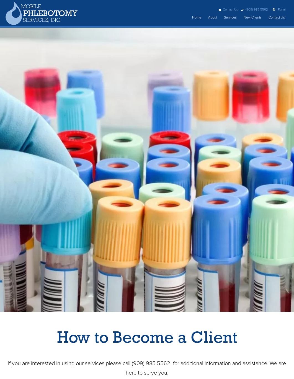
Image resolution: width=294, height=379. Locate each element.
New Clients (253, 17)
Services (230, 17)
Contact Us (228, 9)
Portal (278, 9)
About (212, 17)
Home (196, 17)
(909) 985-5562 (254, 9)
